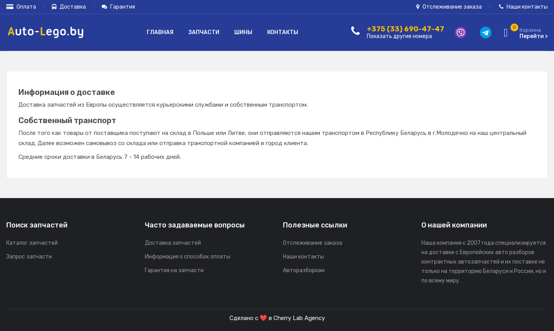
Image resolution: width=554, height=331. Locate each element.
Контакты (282, 32)
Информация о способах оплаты (187, 256)
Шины (243, 32)
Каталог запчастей (32, 243)
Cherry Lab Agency (299, 318)
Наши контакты (523, 7)
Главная (160, 32)
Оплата (21, 7)
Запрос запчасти (29, 256)
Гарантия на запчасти (174, 270)
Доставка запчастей (173, 243)
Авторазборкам (303, 270)
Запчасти (203, 32)
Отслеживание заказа (449, 7)
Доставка (69, 7)
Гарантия (118, 7)
